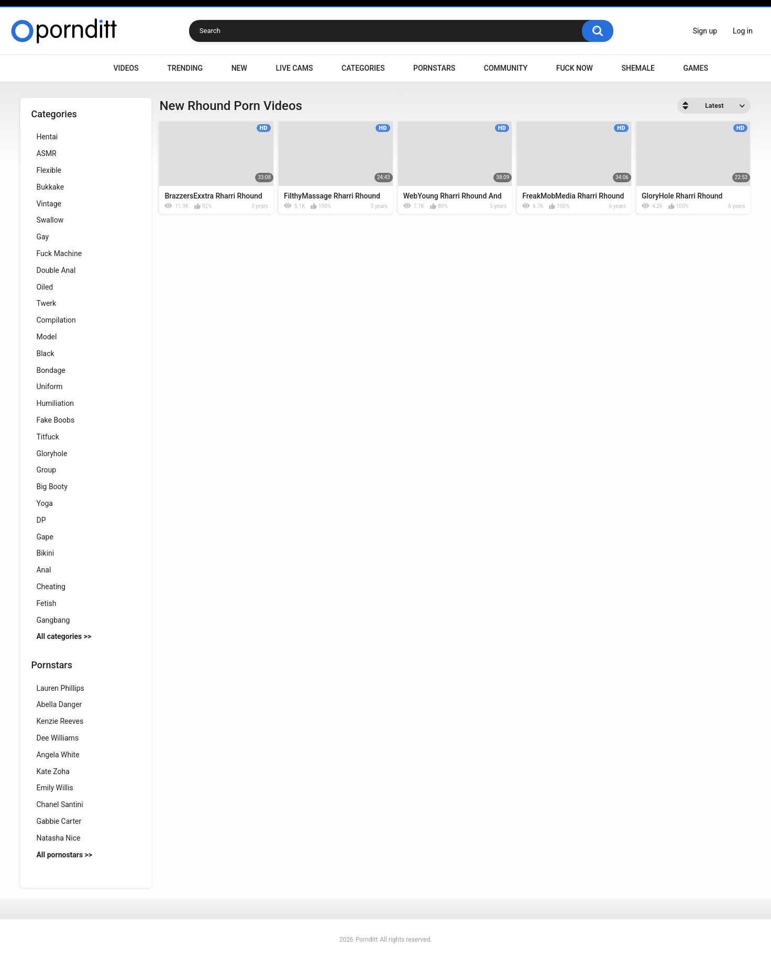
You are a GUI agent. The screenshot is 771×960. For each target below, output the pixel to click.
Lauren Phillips (60, 688)
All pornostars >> (64, 855)
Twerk (46, 303)
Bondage (50, 370)
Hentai (47, 137)
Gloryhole (51, 453)
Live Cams (294, 68)
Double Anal (55, 270)
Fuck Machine (59, 253)
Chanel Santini (59, 804)
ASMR (46, 153)
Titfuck (47, 437)
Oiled (44, 287)
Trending (185, 68)
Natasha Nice (58, 838)
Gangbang (53, 620)
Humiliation (55, 403)
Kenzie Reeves (59, 721)
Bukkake (50, 187)
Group (46, 470)
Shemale (637, 68)
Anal (43, 570)
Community (505, 68)
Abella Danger (59, 704)
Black (45, 353)
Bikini (45, 553)
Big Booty (51, 486)
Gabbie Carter (58, 821)
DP (41, 520)
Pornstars (434, 68)
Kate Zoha (52, 771)
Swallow (49, 220)
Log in (743, 31)
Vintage (48, 204)
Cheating (50, 586)
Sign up (705, 31)
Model (46, 337)
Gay (42, 237)
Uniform (49, 386)
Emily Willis (54, 788)
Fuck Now (574, 68)
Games (695, 68)
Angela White (57, 755)
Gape (44, 537)
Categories (363, 68)
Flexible (48, 170)
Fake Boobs (55, 420)
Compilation (55, 320)
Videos (126, 68)
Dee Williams (57, 738)
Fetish (46, 603)
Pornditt (367, 939)
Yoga (44, 503)
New (239, 68)
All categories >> (63, 636)
